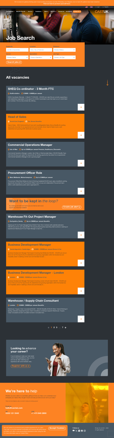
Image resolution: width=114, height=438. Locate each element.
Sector (17, 56)
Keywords (17, 49)
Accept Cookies (57, 428)
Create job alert (70, 207)
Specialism (41, 56)
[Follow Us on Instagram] (85, 431)
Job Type (64, 56)
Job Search (69, 11)
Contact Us (76, 11)
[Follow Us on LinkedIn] (79, 431)
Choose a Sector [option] (11, 57)
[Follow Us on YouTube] (73, 431)
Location (41, 49)
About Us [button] (53, 11)
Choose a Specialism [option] (36, 57)
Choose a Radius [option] (59, 50)
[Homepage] (91, 7)
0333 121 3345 (12, 413)
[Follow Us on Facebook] (82, 431)
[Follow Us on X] (76, 431)
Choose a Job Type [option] (59, 57)
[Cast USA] (86, 7)
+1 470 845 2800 (38, 413)
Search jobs (13, 62)
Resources (61, 11)
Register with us (19, 366)
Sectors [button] (30, 11)
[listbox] (64, 50)
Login (97, 7)
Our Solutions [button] (9, 11)
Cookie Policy (24, 433)
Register (105, 7)
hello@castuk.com (14, 408)
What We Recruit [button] (20, 11)
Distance (64, 49)
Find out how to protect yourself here (56, 4)
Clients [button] (46, 11)
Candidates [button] (38, 11)
